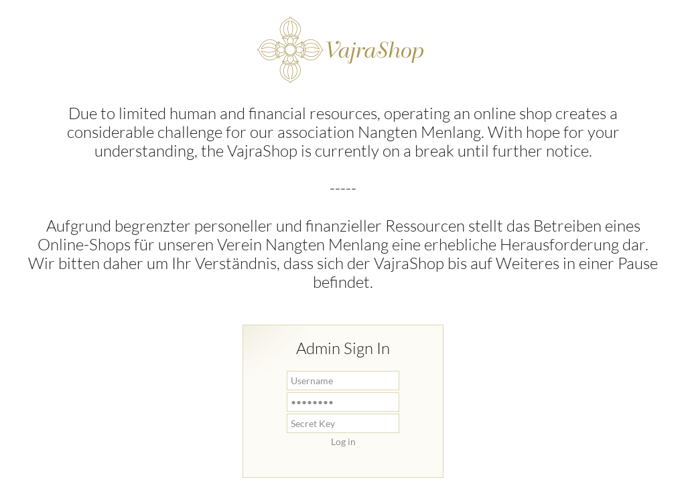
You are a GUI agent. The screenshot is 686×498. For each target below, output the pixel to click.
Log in (343, 441)
